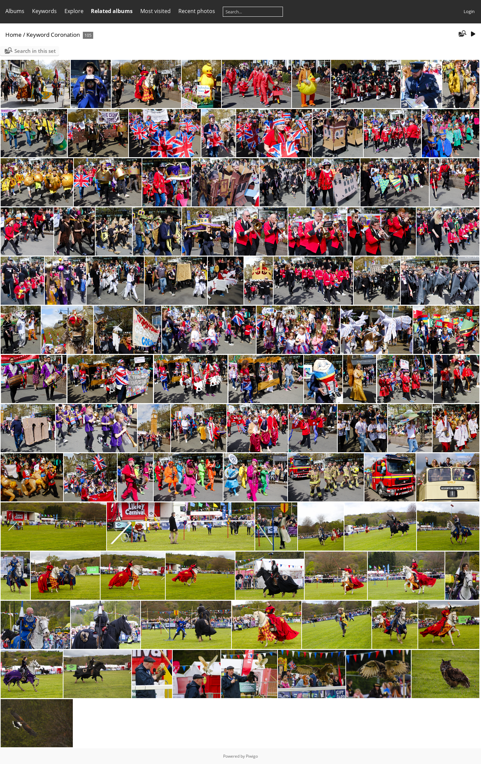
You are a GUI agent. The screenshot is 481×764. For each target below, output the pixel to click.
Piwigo (252, 756)
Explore (74, 11)
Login (469, 11)
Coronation (65, 34)
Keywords (44, 11)
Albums (14, 11)
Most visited (155, 11)
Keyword (37, 34)
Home (13, 34)
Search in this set (35, 50)
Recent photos (196, 11)
